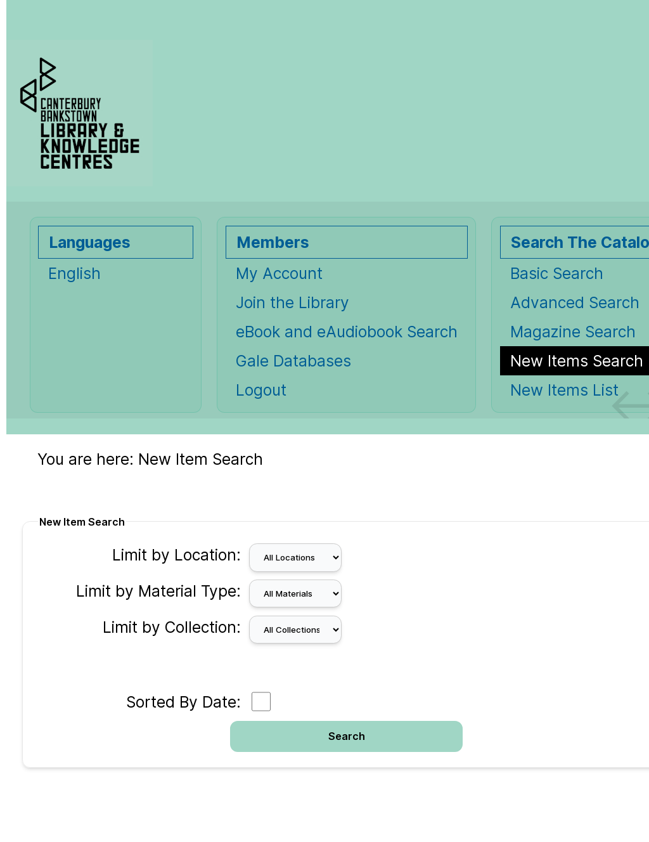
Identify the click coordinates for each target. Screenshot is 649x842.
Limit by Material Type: (158, 590)
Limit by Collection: (172, 627)
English (74, 273)
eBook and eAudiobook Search (347, 331)
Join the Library (292, 302)
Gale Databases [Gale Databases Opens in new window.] (293, 360)
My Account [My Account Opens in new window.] (279, 273)
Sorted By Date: (183, 701)
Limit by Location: (176, 554)
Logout (261, 389)
